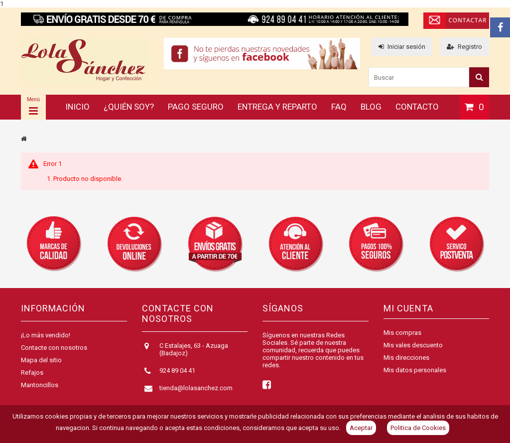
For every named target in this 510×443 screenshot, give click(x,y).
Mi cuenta (408, 308)
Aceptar (361, 428)
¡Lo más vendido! (45, 335)
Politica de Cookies (418, 428)
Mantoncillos (39, 385)
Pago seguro (196, 107)
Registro (464, 46)
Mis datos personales (414, 370)
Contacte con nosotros (54, 347)
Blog (371, 107)
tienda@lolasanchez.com (196, 388)
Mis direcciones (406, 357)
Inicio (77, 107)
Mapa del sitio (41, 360)
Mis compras (402, 332)
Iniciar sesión (402, 46)
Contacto (417, 107)
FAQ (339, 107)
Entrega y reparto (277, 107)
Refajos (32, 372)
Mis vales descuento (413, 345)
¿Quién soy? (129, 107)
